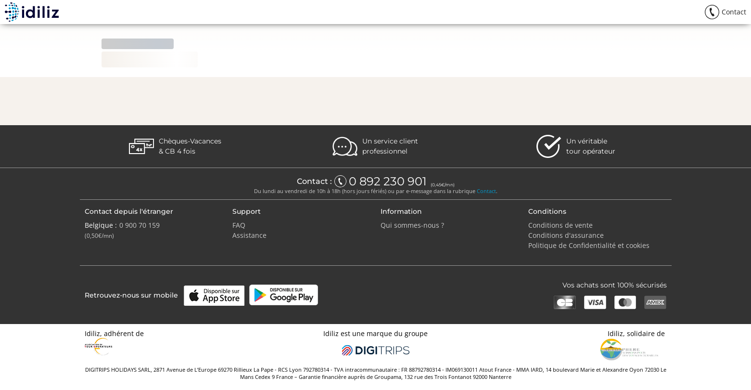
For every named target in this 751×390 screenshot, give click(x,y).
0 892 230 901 (389, 181)
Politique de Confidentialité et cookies (588, 245)
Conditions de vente (560, 225)
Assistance (249, 235)
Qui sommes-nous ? (412, 225)
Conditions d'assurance (566, 235)
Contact (486, 191)
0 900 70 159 (139, 225)
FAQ (238, 225)
